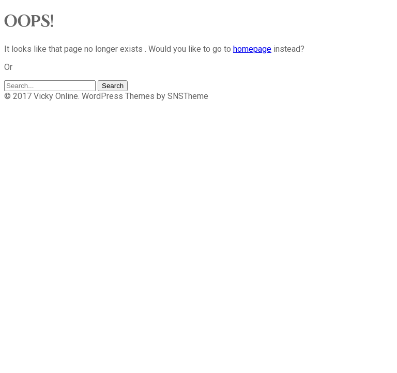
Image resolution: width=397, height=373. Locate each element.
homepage (252, 49)
